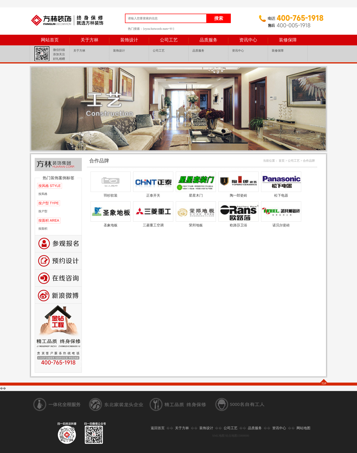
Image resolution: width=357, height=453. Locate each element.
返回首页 (158, 428)
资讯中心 (248, 39)
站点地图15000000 (237, 435)
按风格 (42, 194)
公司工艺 (169, 39)
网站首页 (50, 39)
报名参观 (58, 243)
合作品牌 (309, 160)
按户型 (42, 211)
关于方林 (89, 39)
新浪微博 (58, 295)
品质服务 (208, 39)
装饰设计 (129, 39)
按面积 (42, 228)
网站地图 (303, 428)
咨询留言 (58, 278)
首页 (282, 160)
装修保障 (288, 39)
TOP (323, 382)
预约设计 (58, 261)
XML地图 (218, 435)
